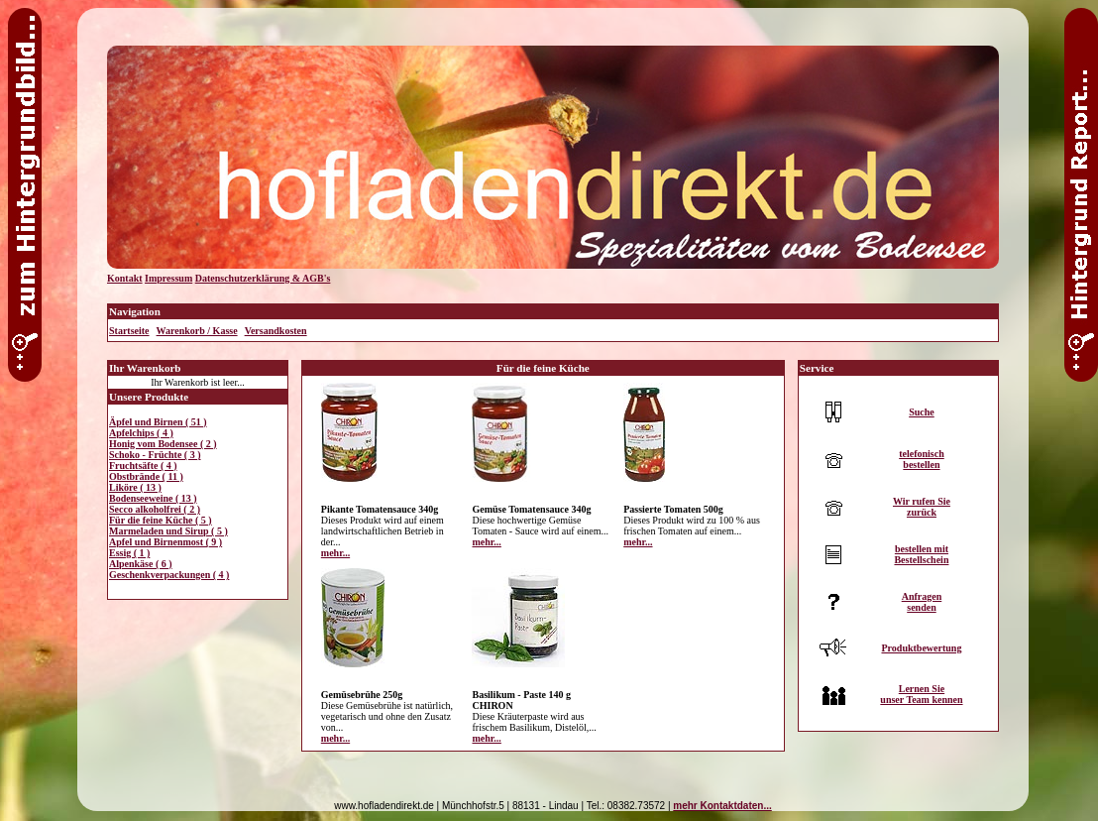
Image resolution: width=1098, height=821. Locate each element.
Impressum (168, 278)
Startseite (129, 330)
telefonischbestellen (921, 459)
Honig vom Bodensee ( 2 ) (163, 443)
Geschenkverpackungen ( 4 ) (169, 574)
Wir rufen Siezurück (921, 507)
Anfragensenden (922, 602)
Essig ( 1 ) (129, 552)
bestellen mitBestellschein (921, 554)
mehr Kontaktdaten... (722, 805)
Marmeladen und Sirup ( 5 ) (168, 531)
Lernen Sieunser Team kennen (921, 694)
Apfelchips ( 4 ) (141, 432)
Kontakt (125, 278)
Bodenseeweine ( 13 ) (153, 498)
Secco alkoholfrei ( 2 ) (154, 509)
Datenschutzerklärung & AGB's (263, 278)
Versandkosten (276, 330)
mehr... (335, 552)
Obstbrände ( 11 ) (146, 476)
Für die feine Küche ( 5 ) (160, 520)
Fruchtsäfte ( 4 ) (143, 465)
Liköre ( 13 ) (135, 487)
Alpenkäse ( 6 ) (140, 563)
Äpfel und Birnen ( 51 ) (158, 421)
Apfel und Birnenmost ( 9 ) (165, 541)
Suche (921, 412)
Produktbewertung (921, 648)
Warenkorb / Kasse (197, 330)
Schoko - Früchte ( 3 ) (155, 454)
